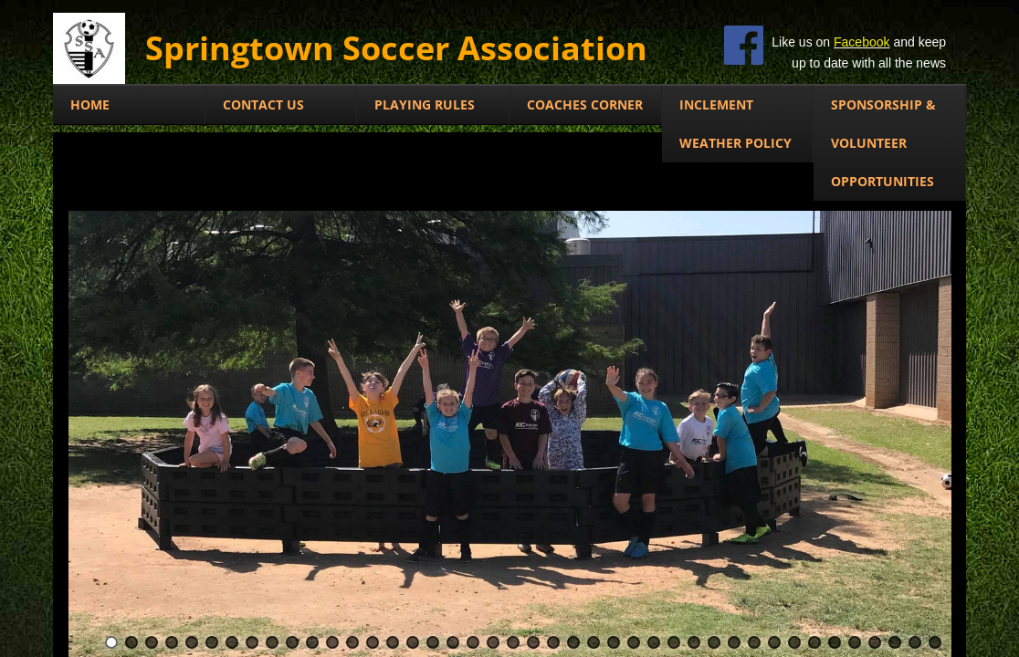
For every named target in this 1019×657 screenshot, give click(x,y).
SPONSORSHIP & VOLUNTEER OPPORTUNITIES (883, 143)
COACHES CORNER (585, 104)
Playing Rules (424, 104)
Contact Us (263, 104)
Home (90, 104)
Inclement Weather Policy (735, 123)
